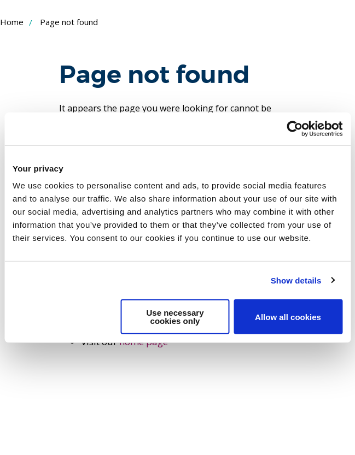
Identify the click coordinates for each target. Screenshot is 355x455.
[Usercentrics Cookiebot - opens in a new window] (294, 128)
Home (12, 21)
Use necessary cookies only (174, 317)
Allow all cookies (288, 316)
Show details (296, 280)
